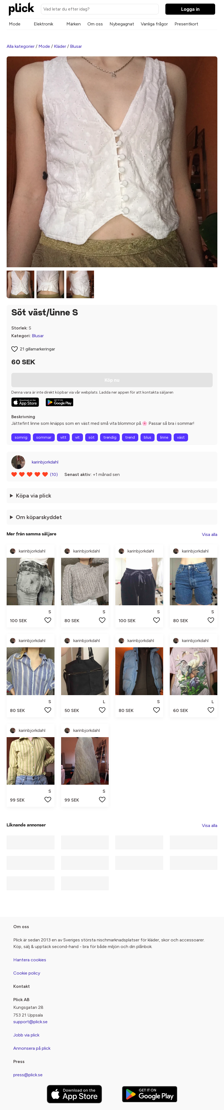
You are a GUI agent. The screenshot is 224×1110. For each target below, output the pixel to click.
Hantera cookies (29, 959)
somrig (21, 437)
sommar (43, 437)
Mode (14, 24)
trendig (109, 437)
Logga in (190, 9)
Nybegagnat (122, 24)
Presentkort (186, 24)
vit (77, 437)
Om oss (95, 24)
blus (147, 437)
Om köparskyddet (39, 517)
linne (164, 437)
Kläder (60, 46)
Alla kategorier (21, 46)
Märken (73, 24)
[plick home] (21, 9)
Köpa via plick (33, 495)
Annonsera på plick (31, 1048)
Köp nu (112, 380)
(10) (54, 474)
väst (181, 437)
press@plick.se (28, 1074)
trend (130, 437)
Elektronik (43, 24)
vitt (63, 437)
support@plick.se (30, 1021)
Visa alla (209, 534)
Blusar (76, 46)
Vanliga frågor (154, 24)
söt (91, 437)
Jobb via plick (26, 1035)
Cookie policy (26, 973)
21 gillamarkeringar (37, 349)
